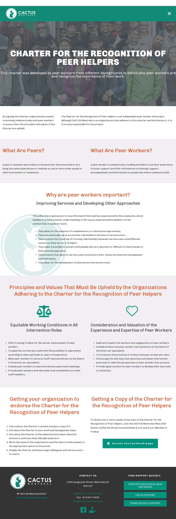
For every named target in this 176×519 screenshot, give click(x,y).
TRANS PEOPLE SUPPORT (145, 503)
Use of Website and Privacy (31, 497)
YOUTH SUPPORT (145, 495)
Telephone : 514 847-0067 (88, 493)
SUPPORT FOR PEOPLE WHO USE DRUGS (145, 485)
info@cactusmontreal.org (88, 501)
